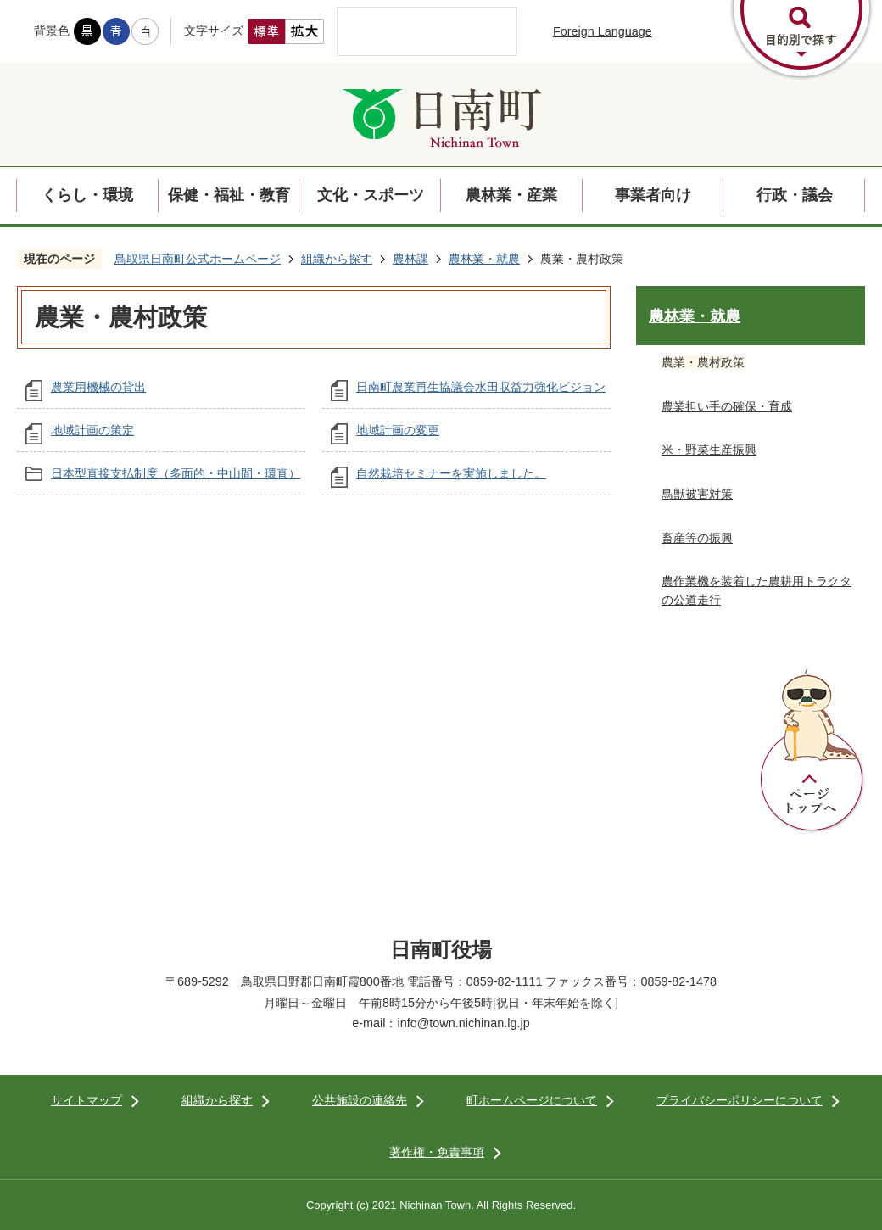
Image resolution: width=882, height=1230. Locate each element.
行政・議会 (794, 195)
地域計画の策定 (92, 430)
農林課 (410, 259)
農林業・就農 (484, 259)
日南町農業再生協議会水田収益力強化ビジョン (481, 387)
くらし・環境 (87, 195)
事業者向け (653, 195)
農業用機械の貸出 (98, 387)
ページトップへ (812, 750)
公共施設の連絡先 (359, 1100)
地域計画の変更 (397, 430)
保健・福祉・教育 (229, 195)
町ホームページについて (531, 1100)
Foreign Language (602, 31)
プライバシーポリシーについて (739, 1100)
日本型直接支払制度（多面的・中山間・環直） (175, 473)
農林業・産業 (511, 195)
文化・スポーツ (370, 195)
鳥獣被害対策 (697, 493)
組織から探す (336, 259)
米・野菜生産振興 (709, 449)
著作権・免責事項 (436, 1152)
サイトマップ (86, 1100)
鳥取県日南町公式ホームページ (197, 259)
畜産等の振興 (697, 538)
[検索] (409, 31)
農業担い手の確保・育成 (727, 406)
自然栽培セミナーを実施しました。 (451, 473)
